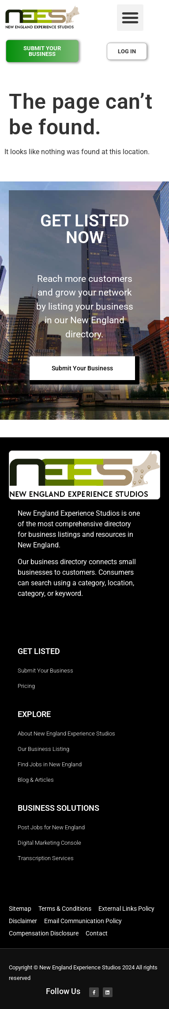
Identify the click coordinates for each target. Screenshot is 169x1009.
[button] (130, 17)
